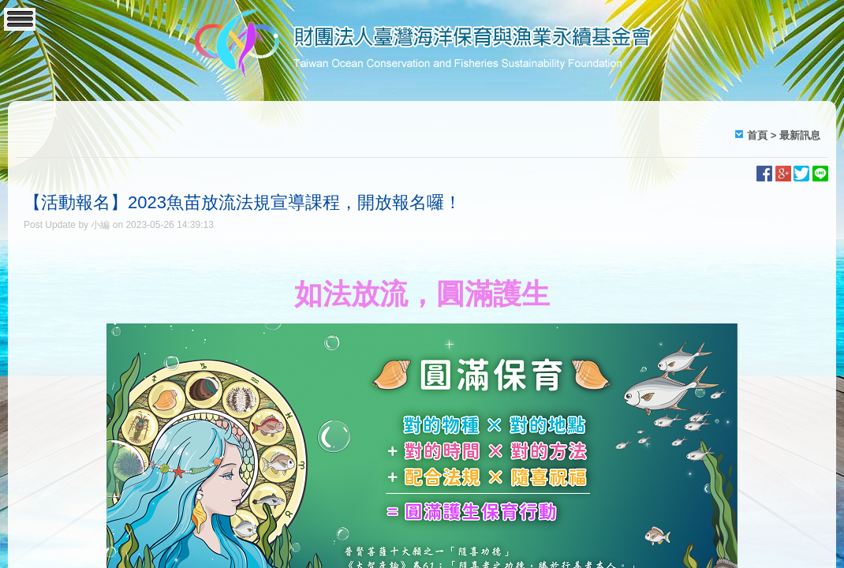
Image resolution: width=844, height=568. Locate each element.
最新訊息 (799, 135)
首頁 (757, 135)
